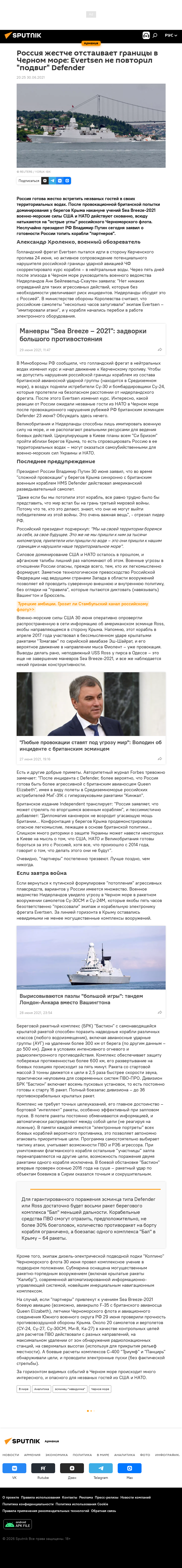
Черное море (100, 1389)
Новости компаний (135, 1497)
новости (10, 1455)
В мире (23, 1389)
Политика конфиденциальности (28, 1504)
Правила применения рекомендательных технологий (45, 1511)
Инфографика (168, 1455)
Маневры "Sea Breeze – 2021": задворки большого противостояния (83, 335)
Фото (145, 1455)
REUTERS (26, 171)
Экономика (56, 1455)
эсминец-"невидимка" (70, 1389)
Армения (32, 1455)
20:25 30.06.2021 (31, 77)
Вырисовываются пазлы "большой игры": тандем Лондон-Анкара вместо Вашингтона (81, 999)
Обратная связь (103, 1511)
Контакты (69, 1497)
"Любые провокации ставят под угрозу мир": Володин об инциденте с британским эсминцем (91, 745)
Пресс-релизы (106, 1497)
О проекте (10, 1497)
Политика (82, 1455)
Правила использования (40, 1497)
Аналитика (41, 1389)
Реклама (86, 1497)
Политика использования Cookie (82, 1504)
